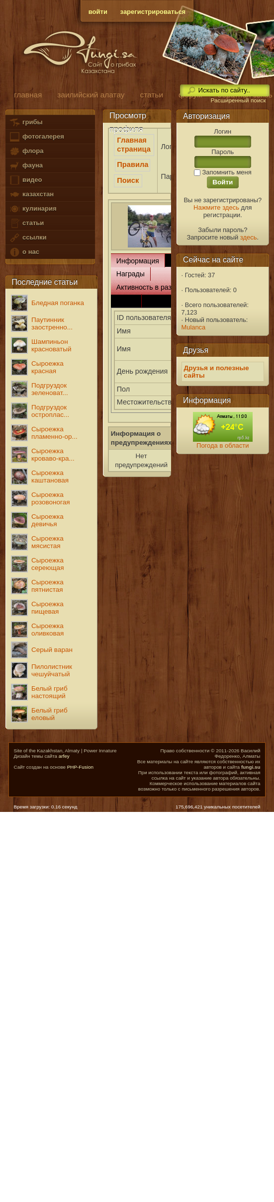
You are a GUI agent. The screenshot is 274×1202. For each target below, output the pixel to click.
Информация (137, 261)
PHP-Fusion (80, 767)
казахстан (31, 194)
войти (98, 11)
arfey (64, 756)
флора (26, 151)
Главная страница (134, 144)
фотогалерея (36, 137)
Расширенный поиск (238, 100)
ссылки (27, 238)
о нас (23, 252)
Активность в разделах (153, 287)
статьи (26, 223)
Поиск (128, 180)
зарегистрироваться (153, 11)
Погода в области (222, 445)
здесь (248, 237)
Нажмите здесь (216, 207)
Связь (126, 301)
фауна (25, 166)
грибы (25, 122)
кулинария (32, 209)
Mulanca (194, 327)
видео (25, 180)
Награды (130, 274)
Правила (132, 164)
